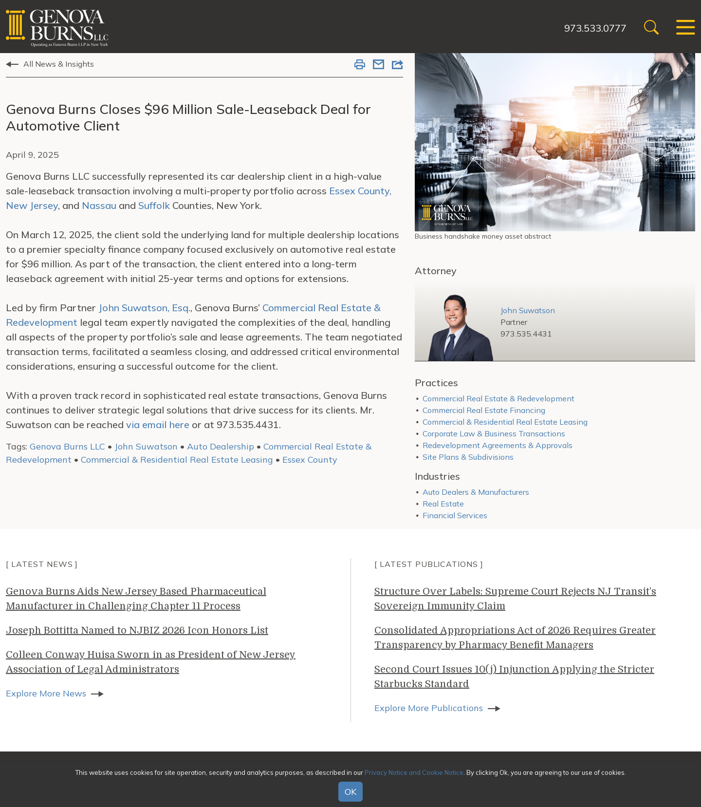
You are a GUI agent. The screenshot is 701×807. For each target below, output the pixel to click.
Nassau (99, 205)
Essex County (309, 459)
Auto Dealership (220, 446)
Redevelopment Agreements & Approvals (497, 445)
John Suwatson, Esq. (144, 307)
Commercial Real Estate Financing (484, 410)
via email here (157, 424)
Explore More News (46, 693)
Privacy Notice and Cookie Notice (414, 772)
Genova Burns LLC (67, 446)
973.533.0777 (595, 28)
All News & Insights (58, 64)
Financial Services (455, 515)
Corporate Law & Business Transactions (494, 433)
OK (350, 791)
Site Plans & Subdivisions (468, 457)
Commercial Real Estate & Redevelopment (498, 398)
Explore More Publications (428, 707)
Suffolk (154, 205)
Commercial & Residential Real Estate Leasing (178, 459)
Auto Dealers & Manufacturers (476, 492)
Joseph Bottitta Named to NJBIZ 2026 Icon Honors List (137, 630)
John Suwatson (146, 446)
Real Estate (443, 503)
